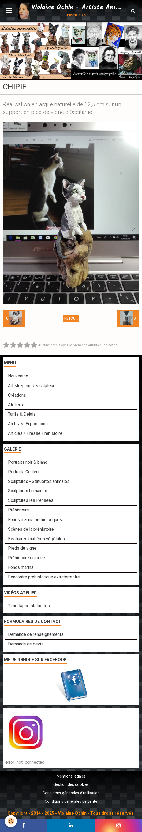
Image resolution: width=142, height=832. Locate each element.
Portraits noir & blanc (27, 462)
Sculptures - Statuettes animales (38, 481)
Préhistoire (18, 509)
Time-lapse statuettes (29, 605)
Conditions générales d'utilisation (71, 793)
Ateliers (15, 404)
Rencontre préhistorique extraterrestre (44, 576)
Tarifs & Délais (22, 414)
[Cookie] (11, 821)
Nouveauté (18, 375)
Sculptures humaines (27, 490)
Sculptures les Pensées (30, 500)
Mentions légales (71, 776)
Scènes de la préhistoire (31, 529)
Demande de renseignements (35, 634)
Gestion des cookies (71, 784)
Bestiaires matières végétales (36, 538)
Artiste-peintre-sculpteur (31, 385)
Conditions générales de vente (71, 801)
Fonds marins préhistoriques (35, 519)
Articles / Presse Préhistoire (35, 433)
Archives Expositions (28, 423)
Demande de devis (25, 643)
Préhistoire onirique (26, 557)
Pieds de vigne (22, 548)
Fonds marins (20, 567)
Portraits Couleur (24, 471)
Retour (71, 318)
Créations (17, 395)
